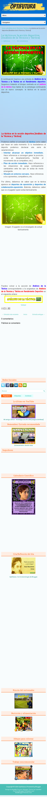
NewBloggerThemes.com (23, 792)
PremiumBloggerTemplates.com (23, 791)
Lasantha (38, 789)
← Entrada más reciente (10, 314)
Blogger (34, 577)
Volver (23, 305)
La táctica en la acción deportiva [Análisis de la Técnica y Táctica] (20, 36)
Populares (6, 396)
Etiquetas (17, 396)
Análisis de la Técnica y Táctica (17, 28)
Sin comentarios (22, 41)
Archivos (28, 396)
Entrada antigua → (38, 314)
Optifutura (6, 41)
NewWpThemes (17, 789)
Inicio (4, 28)
